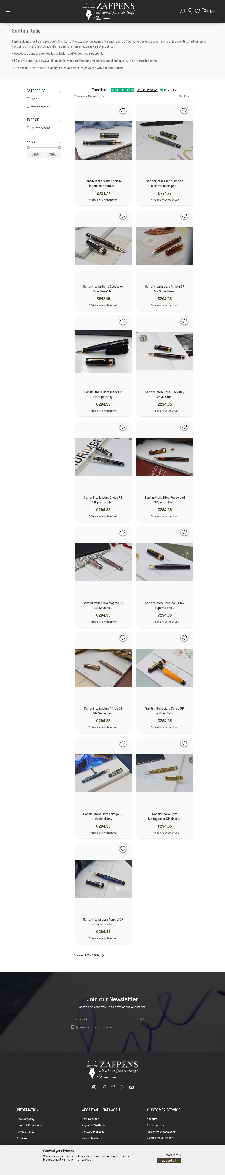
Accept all (169, 1160)
